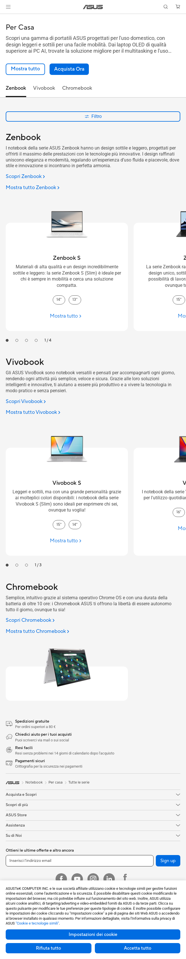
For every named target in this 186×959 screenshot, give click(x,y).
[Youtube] (77, 879)
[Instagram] (93, 879)
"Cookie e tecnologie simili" (37, 923)
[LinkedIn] (109, 879)
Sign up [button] (168, 861)
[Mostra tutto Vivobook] (33, 412)
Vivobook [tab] (44, 88)
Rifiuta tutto (48, 948)
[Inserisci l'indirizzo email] (80, 860)
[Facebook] (61, 879)
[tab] (7, 340)
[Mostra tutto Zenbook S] (66, 316)
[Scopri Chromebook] (30, 620)
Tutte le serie (78, 782)
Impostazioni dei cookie (93, 934)
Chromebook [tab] (77, 88)
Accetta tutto (137, 948)
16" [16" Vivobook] (178, 512)
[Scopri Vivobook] (26, 401)
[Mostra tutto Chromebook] (37, 631)
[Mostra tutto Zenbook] (33, 188)
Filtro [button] (93, 116)
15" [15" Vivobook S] (59, 524)
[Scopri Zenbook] (25, 176)
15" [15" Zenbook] (178, 299)
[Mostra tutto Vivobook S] (66, 540)
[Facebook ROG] (125, 879)
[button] (8, 6)
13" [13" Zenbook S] (74, 299)
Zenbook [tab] (16, 88)
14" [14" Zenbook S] (59, 299)
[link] (93, 7)
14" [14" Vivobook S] (74, 524)
